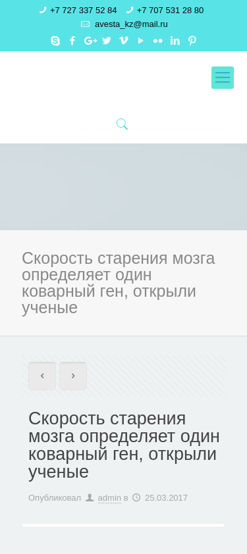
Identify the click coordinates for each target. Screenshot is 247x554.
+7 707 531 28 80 (170, 10)
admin (109, 498)
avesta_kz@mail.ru (129, 24)
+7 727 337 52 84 (83, 10)
